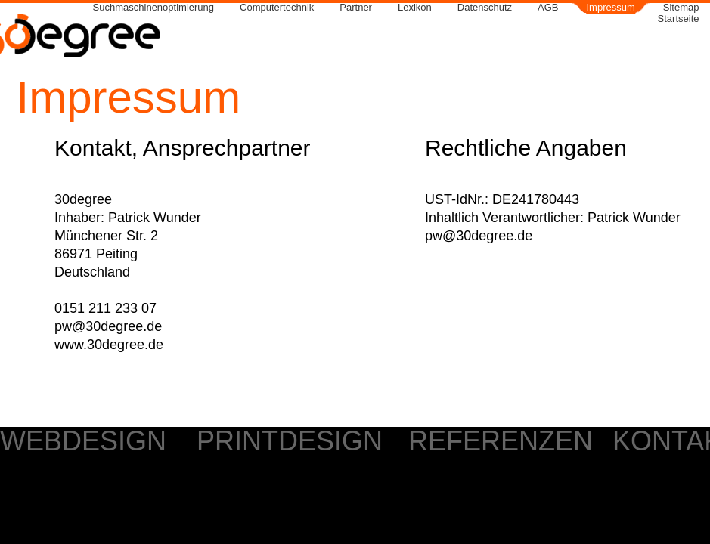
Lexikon (415, 7)
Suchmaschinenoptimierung (153, 7)
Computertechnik (277, 7)
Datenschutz (484, 7)
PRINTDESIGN (290, 440)
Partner (355, 7)
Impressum (611, 7)
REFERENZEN (500, 440)
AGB (548, 7)
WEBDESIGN (83, 440)
